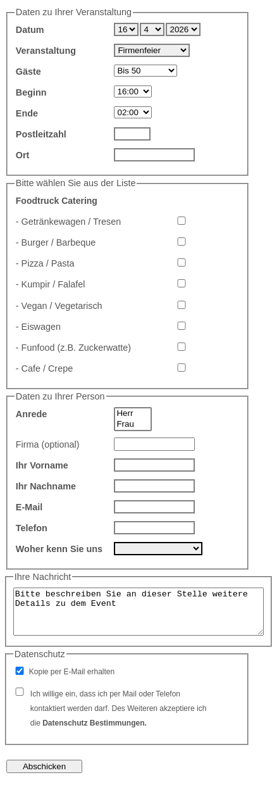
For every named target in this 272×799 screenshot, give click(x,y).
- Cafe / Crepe (44, 368)
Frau (133, 424)
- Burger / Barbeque (56, 242)
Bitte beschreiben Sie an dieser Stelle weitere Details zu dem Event (138, 612)
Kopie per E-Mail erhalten (71, 671)
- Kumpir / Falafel (50, 284)
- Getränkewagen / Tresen (68, 222)
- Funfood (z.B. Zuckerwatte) (73, 348)
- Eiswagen (38, 327)
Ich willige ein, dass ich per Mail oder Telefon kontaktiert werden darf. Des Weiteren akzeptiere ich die (118, 708)
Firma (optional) (48, 444)
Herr (133, 413)
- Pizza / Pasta (45, 263)
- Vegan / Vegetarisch (59, 306)
